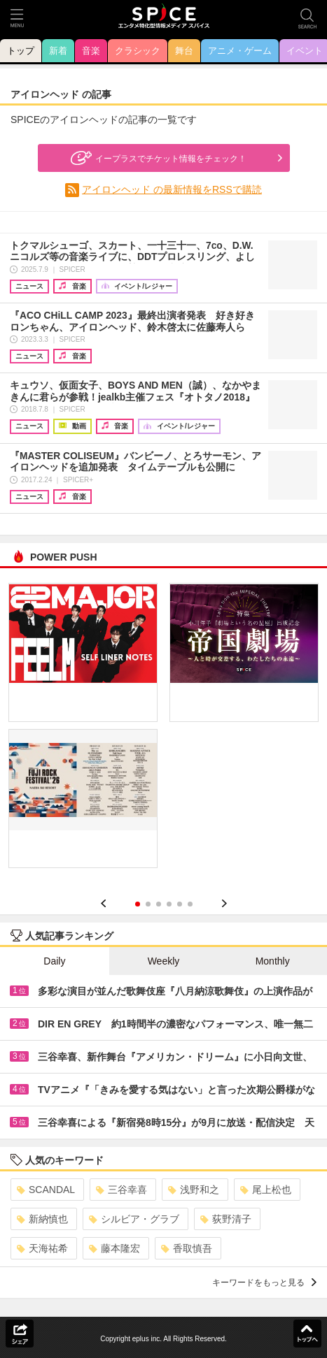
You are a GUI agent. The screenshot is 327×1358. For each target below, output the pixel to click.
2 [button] (148, 904)
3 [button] (158, 904)
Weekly (164, 961)
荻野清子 (225, 1219)
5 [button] (179, 904)
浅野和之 (193, 1189)
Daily (54, 961)
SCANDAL (46, 1189)
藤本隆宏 (114, 1248)
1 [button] (137, 904)
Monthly (273, 961)
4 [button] (169, 904)
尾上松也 (265, 1189)
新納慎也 (42, 1219)
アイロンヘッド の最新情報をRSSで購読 (172, 189)
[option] (163, 730)
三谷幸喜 (121, 1189)
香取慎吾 (186, 1248)
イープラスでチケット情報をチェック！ (156, 158)
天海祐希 (42, 1248)
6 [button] (190, 904)
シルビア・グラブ (134, 1219)
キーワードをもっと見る (264, 1282)
